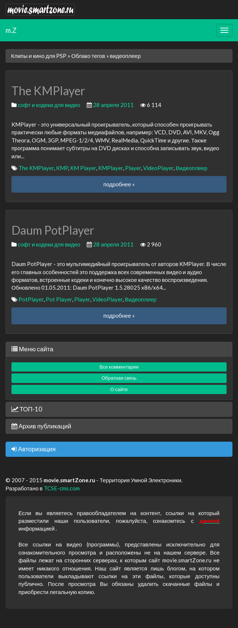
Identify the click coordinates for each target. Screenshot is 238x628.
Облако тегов (88, 55)
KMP (62, 168)
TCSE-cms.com (62, 488)
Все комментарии (119, 367)
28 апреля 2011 (113, 104)
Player (133, 168)
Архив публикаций (41, 426)
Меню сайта (32, 349)
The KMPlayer (36, 168)
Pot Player (59, 299)
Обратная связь (119, 378)
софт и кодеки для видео (49, 104)
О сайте (119, 389)
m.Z (11, 30)
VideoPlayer (158, 168)
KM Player (83, 168)
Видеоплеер (191, 168)
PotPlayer (31, 299)
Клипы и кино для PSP (38, 55)
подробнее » (119, 184)
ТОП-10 (26, 409)
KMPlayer (110, 168)
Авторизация (33, 449)
